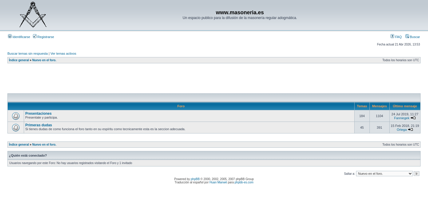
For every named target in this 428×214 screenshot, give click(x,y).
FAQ (396, 37)
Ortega (402, 129)
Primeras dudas (38, 125)
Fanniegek (401, 118)
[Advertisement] (115, 80)
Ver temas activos (63, 53)
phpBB (195, 179)
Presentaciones (38, 113)
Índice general (19, 60)
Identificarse (19, 37)
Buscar (412, 37)
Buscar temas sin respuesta (27, 53)
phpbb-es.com (244, 182)
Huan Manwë (218, 182)
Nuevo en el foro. (44, 60)
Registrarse (43, 37)
